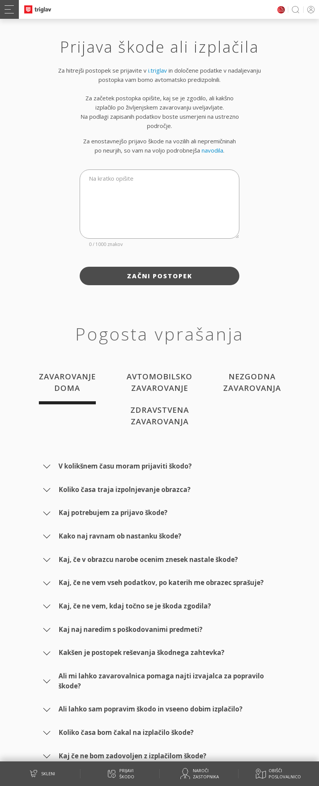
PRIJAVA (309, 9)
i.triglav (157, 70)
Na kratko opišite (111, 178)
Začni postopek (159, 276)
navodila (212, 150)
